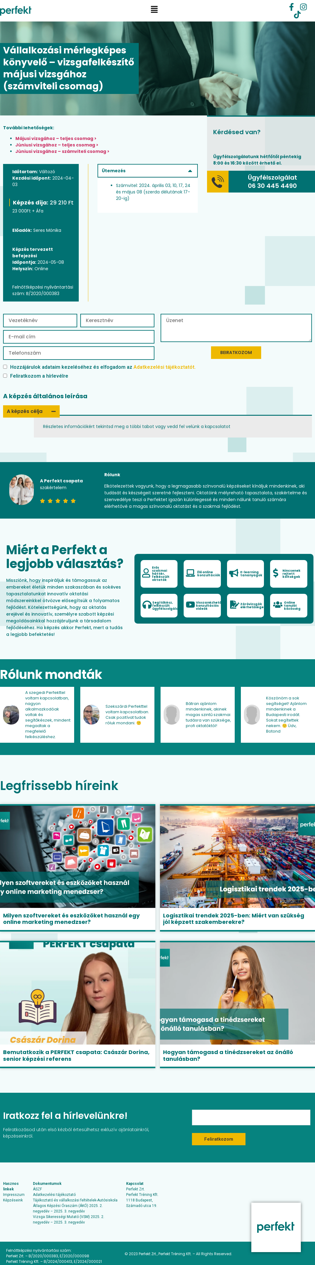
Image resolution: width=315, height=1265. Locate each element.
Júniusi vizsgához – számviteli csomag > (62, 151)
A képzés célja (24, 411)
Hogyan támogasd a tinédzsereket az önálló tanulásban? (228, 1055)
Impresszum (14, 1195)
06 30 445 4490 (272, 185)
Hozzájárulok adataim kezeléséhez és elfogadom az (99, 367)
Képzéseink (13, 1200)
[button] (154, 11)
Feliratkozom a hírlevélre (35, 376)
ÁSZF (37, 1189)
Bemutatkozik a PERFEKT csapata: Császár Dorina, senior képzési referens (76, 1055)
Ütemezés (114, 171)
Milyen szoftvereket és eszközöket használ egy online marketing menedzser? (71, 919)
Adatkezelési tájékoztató (54, 1195)
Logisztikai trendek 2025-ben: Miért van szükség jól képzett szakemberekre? (233, 919)
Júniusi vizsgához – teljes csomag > (56, 145)
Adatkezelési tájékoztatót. (165, 367)
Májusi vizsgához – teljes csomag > (56, 138)
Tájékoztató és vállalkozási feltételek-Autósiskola (75, 1200)
